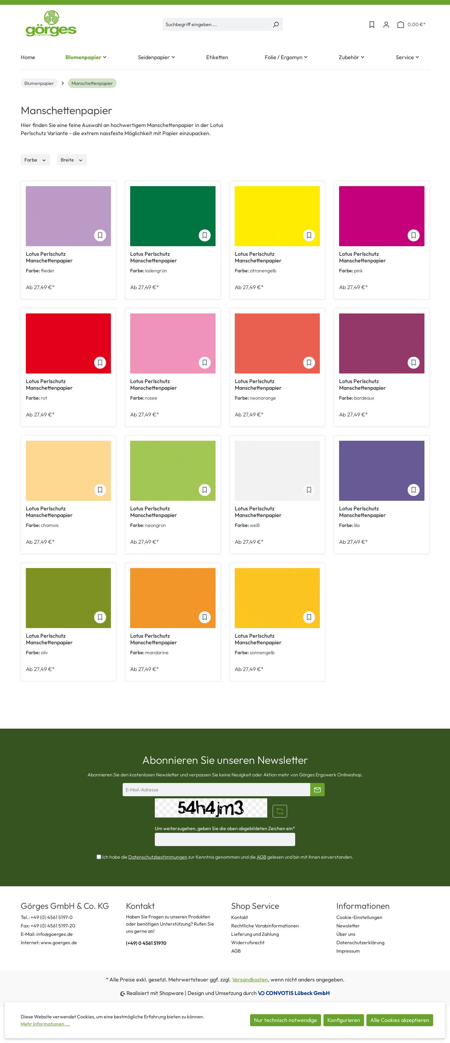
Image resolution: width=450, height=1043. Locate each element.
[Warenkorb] (411, 24)
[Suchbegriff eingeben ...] (216, 24)
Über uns (345, 934)
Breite (72, 159)
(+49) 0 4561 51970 (146, 943)
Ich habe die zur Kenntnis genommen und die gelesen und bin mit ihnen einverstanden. (228, 857)
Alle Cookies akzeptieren (399, 1020)
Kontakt (239, 917)
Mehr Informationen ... (45, 1024)
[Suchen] (276, 24)
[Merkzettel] (372, 24)
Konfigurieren (343, 1020)
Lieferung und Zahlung (255, 934)
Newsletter (348, 926)
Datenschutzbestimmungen (157, 857)
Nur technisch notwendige (285, 1020)
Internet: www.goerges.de (49, 942)
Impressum (348, 951)
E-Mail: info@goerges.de (47, 934)
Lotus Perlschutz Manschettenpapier (49, 257)
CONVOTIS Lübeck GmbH (298, 993)
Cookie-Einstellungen (359, 917)
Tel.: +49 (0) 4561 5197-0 (47, 917)
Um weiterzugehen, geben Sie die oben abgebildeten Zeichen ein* (225, 828)
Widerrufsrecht (248, 942)
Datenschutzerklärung (360, 942)
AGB (261, 857)
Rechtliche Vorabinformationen (265, 926)
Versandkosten (250, 979)
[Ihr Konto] (386, 24)
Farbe (35, 159)
